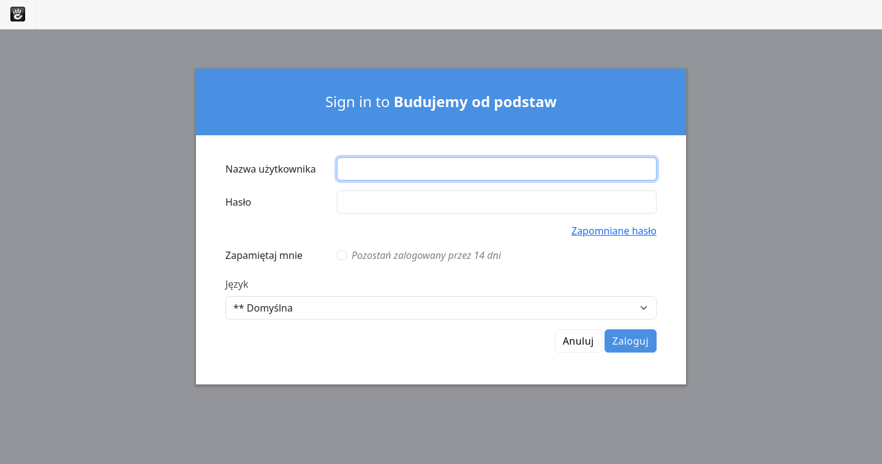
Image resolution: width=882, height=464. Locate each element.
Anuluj (578, 341)
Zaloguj (630, 341)
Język (236, 284)
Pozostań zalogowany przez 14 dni (426, 255)
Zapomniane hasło (614, 231)
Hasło (238, 202)
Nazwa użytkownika (270, 169)
